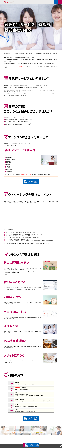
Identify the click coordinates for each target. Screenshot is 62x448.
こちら (23, 275)
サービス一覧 (12, 432)
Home (6, 432)
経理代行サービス (21, 432)
